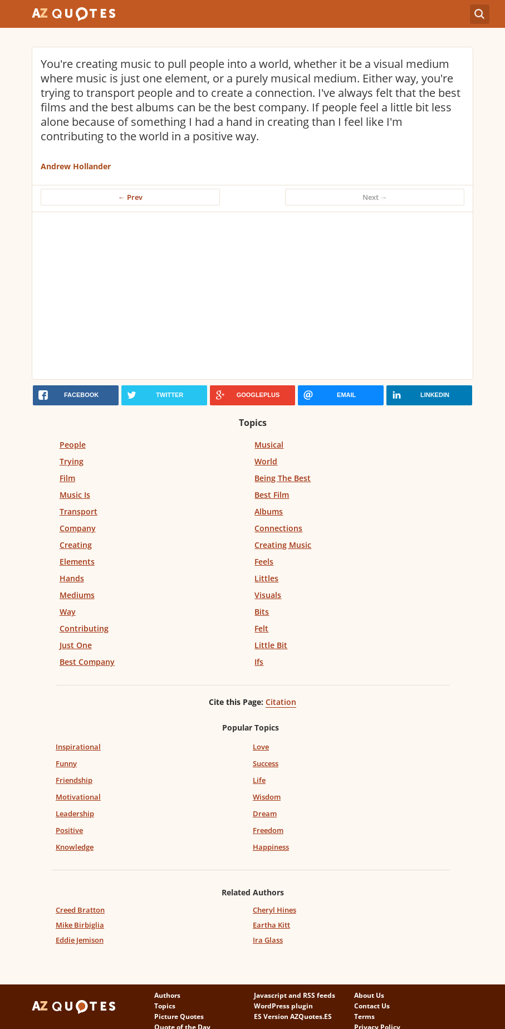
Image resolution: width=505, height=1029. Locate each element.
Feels (263, 561)
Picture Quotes (179, 1016)
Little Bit (270, 645)
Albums (268, 511)
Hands (72, 578)
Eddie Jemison (80, 940)
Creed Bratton (80, 910)
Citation (281, 702)
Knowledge (75, 847)
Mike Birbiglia (80, 925)
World (265, 461)
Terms (364, 1016)
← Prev (130, 197)
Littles (266, 578)
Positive (69, 830)
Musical (268, 444)
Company (78, 528)
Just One (76, 645)
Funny (66, 763)
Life (259, 780)
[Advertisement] (252, 296)
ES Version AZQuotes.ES (293, 1016)
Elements (77, 561)
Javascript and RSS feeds (294, 995)
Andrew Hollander (76, 166)
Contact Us (372, 1006)
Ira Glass (268, 940)
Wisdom (267, 797)
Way (68, 611)
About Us (369, 995)
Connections (278, 528)
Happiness (271, 847)
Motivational (78, 797)
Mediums (77, 595)
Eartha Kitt (271, 925)
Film (67, 478)
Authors (167, 995)
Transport (78, 511)
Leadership (75, 813)
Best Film (271, 494)
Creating (76, 545)
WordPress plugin (283, 1006)
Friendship (74, 780)
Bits (261, 611)
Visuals (267, 595)
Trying (72, 461)
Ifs (258, 661)
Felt (261, 628)
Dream (265, 813)
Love (261, 747)
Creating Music (282, 545)
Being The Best (282, 478)
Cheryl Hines (274, 910)
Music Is (75, 494)
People (73, 444)
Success (265, 763)
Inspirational (78, 747)
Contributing (84, 628)
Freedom (268, 830)
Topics (164, 1006)
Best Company (87, 661)
